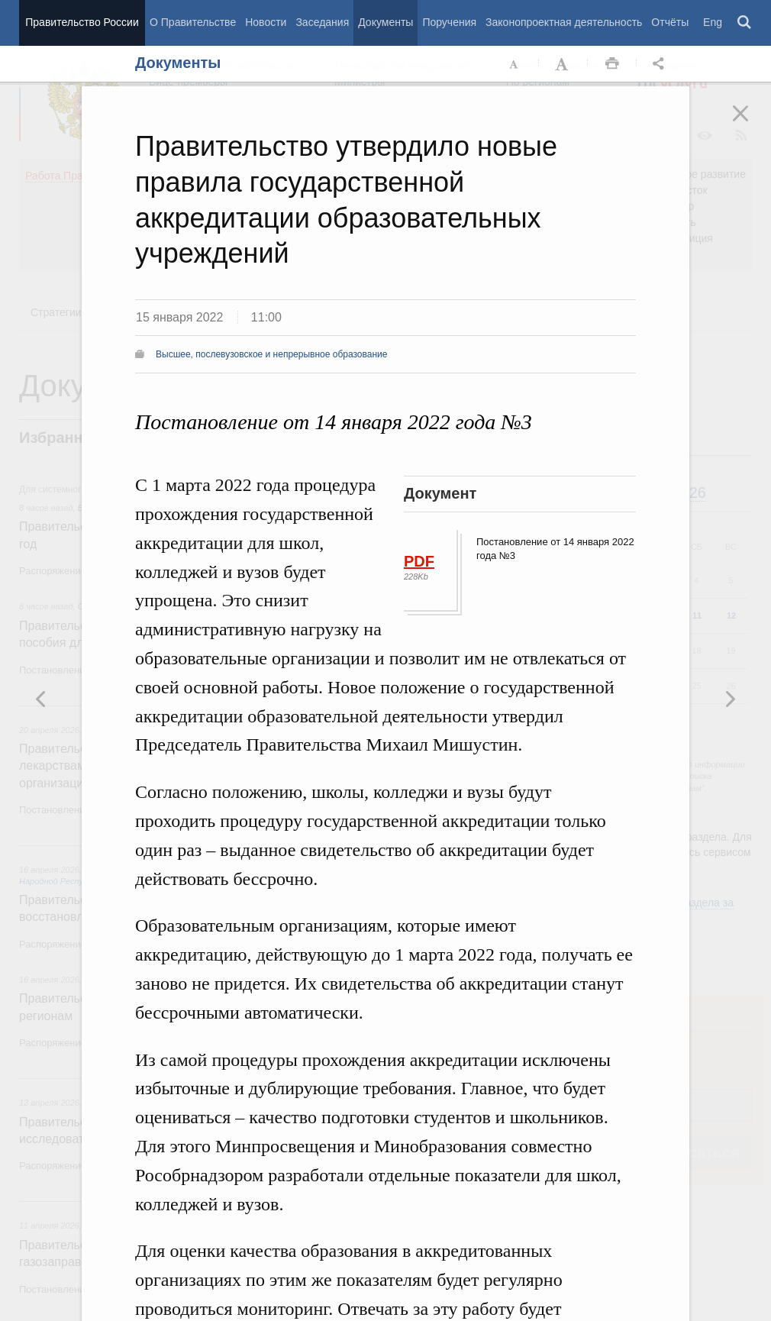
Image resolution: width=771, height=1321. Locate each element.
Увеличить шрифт (563, 64)
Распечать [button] (612, 64)
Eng (712, 22)
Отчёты (670, 22)
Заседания (322, 22)
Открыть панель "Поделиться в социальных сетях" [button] (661, 64)
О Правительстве (193, 22)
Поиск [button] (745, 23)
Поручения (449, 22)
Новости (265, 22)
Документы (385, 22)
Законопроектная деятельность (564, 22)
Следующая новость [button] (41, 699)
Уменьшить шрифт (514, 64)
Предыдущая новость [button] (730, 699)
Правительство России (81, 22)
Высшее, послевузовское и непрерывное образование (271, 354)
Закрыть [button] (751, 123)
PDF (419, 561)
